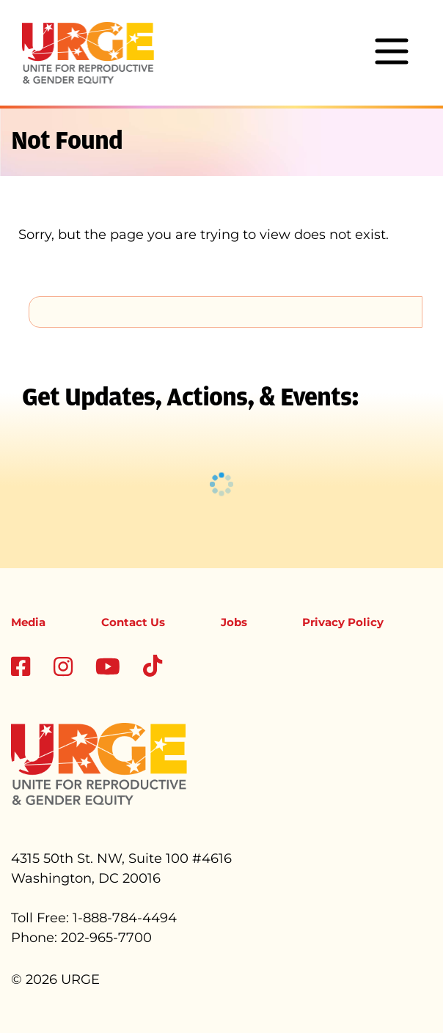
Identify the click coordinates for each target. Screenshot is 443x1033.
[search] (225, 311)
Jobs (234, 622)
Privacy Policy (343, 622)
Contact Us (133, 622)
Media (28, 622)
